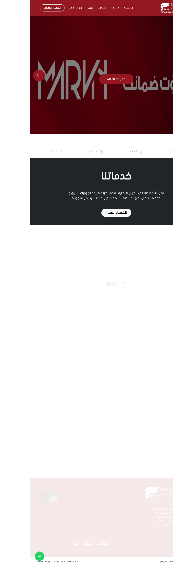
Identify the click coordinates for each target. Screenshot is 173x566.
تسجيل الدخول (22, 8)
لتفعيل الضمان (86, 212)
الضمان (60, 8)
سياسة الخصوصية (137, 561)
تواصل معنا (45, 8)
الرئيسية (98, 8)
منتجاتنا (72, 8)
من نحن (85, 8)
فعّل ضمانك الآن (86, 79)
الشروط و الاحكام (157, 561)
